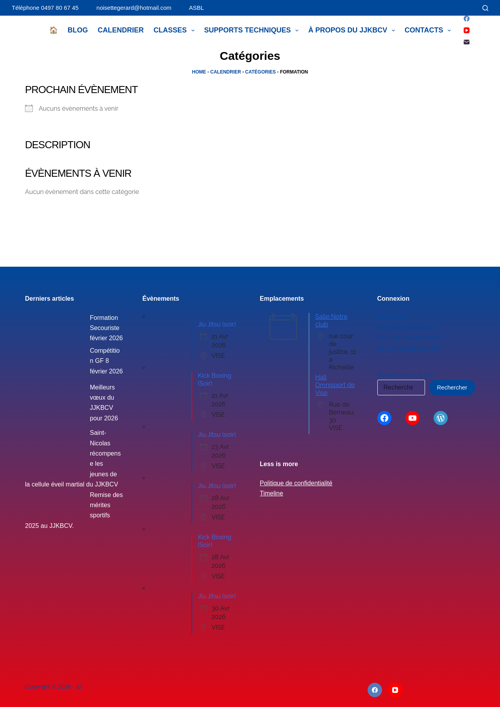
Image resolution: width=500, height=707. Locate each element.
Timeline (271, 493)
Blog (78, 30)
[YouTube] (467, 30)
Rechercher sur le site (405, 374)
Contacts (429, 30)
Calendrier (121, 30)
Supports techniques (253, 30)
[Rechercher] (485, 8)
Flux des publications (406, 328)
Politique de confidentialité (296, 483)
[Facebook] (467, 19)
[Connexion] (472, 8)
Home (199, 72)
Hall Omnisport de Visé (335, 385)
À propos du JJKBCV (353, 30)
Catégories (260, 72)
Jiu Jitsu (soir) (217, 324)
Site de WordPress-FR (408, 348)
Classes (176, 30)
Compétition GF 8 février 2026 (106, 361)
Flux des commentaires (409, 338)
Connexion (392, 317)
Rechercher (452, 387)
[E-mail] (467, 42)
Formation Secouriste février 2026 (106, 328)
